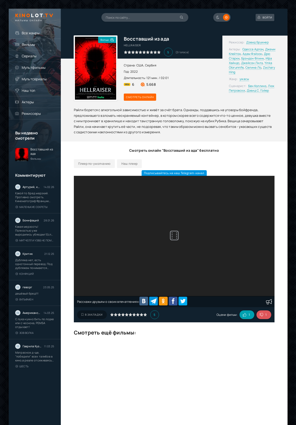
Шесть (22, 366)
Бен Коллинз (257, 86)
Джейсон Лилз (252, 63)
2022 (134, 71)
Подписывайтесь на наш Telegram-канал (174, 173)
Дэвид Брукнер (257, 42)
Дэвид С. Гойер (258, 90)
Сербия (150, 65)
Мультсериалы (34, 79)
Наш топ (28, 90)
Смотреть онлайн (140, 97)
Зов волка (24, 333)
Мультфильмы (34, 67)
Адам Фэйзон (252, 54)
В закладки (92, 314)
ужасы (244, 79)
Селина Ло (253, 67)
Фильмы (28, 44)
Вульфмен (24, 299)
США (140, 65)
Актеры (28, 102)
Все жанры (31, 33)
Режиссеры (31, 113)
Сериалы (29, 56)
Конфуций (24, 274)
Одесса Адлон (252, 49)
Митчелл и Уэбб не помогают (34, 240)
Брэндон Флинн (252, 58)
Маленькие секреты (31, 207)
